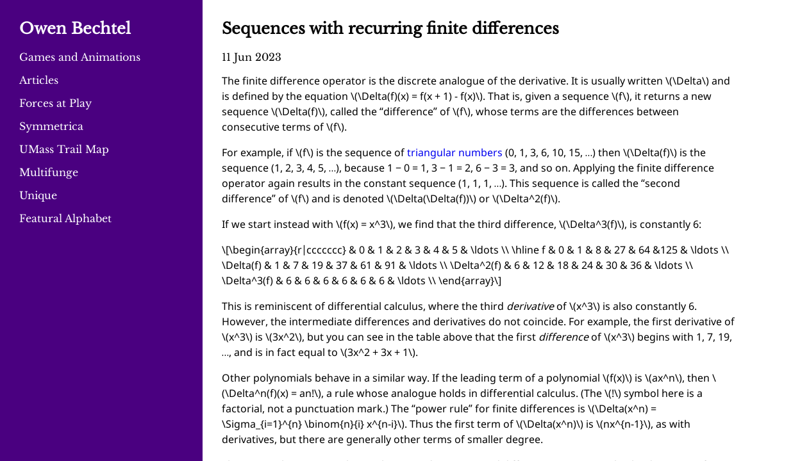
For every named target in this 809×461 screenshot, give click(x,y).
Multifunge (48, 172)
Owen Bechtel (75, 28)
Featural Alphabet (65, 218)
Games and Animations (79, 57)
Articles (38, 80)
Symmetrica (51, 126)
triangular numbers (455, 153)
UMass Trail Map (64, 149)
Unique (38, 195)
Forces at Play (55, 103)
